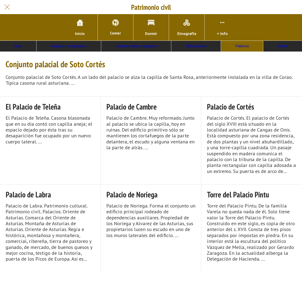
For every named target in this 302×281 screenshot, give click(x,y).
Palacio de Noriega (132, 194)
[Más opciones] (222, 27)
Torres (283, 46)
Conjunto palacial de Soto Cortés (55, 64)
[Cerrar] (7, 7)
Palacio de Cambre (131, 106)
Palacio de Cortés (230, 106)
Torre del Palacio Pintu (238, 194)
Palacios (242, 46)
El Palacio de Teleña (33, 106)
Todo (18, 46)
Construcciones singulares (136, 46)
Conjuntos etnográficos (69, 46)
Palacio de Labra (28, 194)
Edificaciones (196, 46)
